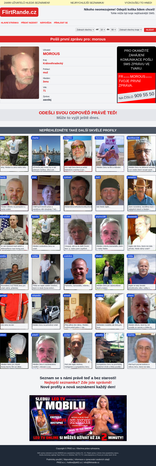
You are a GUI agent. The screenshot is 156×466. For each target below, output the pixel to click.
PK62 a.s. (61, 462)
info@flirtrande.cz (91, 462)
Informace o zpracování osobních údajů (92, 459)
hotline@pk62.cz (74, 462)
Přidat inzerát (29, 23)
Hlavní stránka (10, 23)
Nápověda (46, 23)
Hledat (150, 30)
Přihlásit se (61, 23)
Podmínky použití (54, 459)
